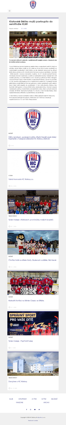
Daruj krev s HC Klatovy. (18, 381)
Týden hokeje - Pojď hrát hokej (21, 341)
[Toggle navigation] (9, 10)
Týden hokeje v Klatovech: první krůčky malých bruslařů (31, 219)
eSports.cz (40, 417)
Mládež (54, 399)
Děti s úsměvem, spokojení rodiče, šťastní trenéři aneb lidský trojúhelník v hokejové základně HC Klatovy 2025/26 (32, 138)
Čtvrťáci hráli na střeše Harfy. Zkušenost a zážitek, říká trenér (32, 260)
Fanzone (19, 402)
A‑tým (34, 399)
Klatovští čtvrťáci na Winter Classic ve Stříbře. (26, 300)
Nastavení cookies (33, 420)
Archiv (46, 402)
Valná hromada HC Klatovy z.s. (21, 179)
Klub (11, 399)
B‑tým (44, 399)
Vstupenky (22, 399)
